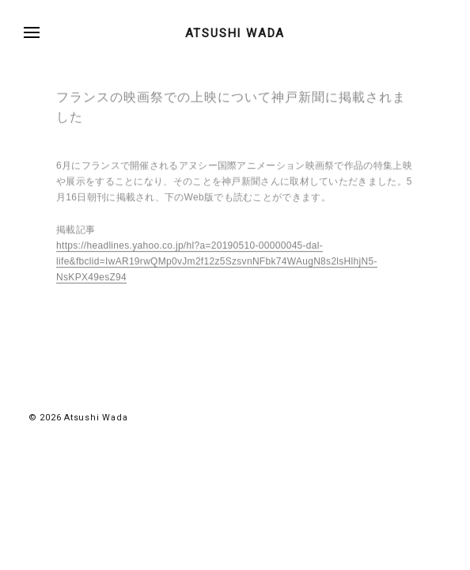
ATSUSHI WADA (235, 33)
